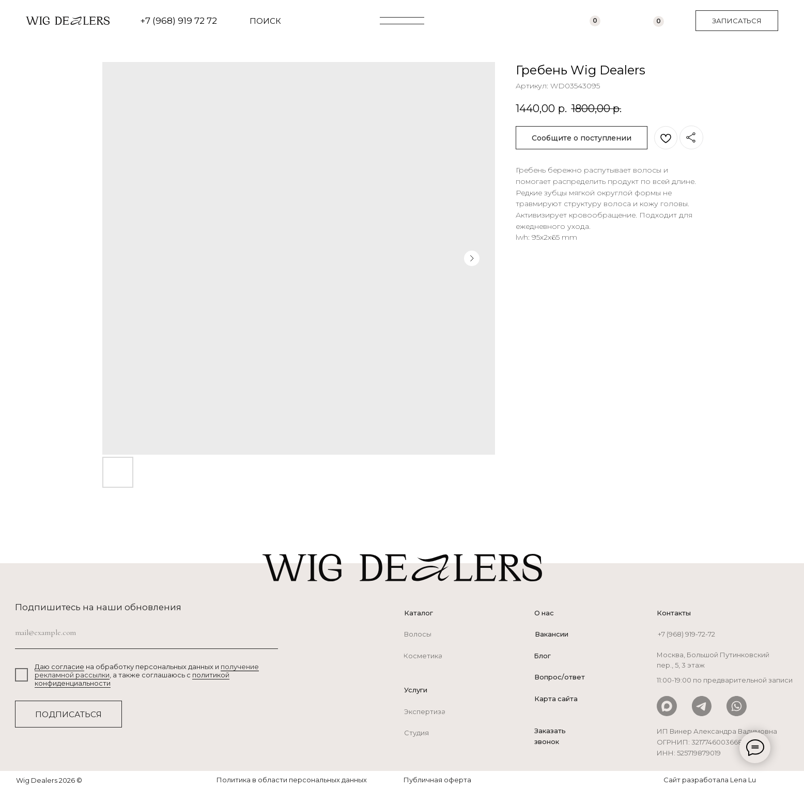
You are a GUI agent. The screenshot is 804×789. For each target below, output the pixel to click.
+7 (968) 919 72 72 (178, 21)
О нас (544, 613)
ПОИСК (265, 21)
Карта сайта (556, 698)
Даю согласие (59, 666)
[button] (736, 20)
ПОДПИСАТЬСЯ (68, 714)
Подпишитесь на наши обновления (98, 607)
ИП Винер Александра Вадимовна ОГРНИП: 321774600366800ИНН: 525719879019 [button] (717, 742)
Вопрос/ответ (559, 677)
